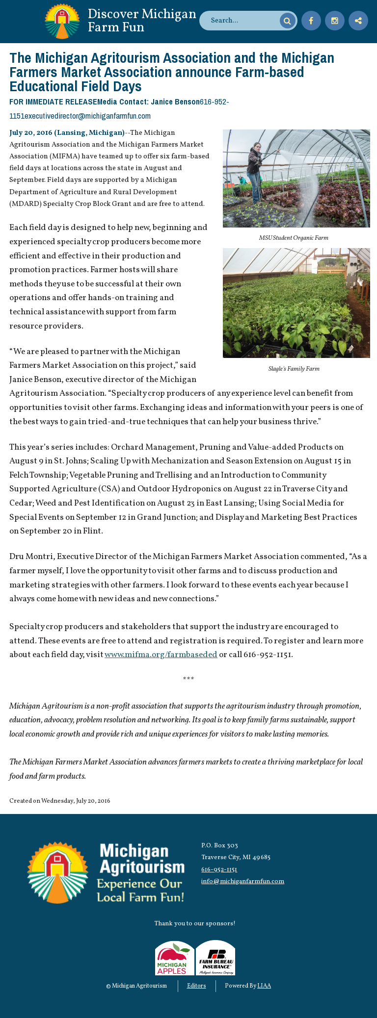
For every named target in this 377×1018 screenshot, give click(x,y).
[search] (244, 20)
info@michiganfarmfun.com (242, 881)
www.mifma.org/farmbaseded (161, 655)
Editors (196, 986)
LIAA (264, 986)
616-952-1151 (219, 869)
